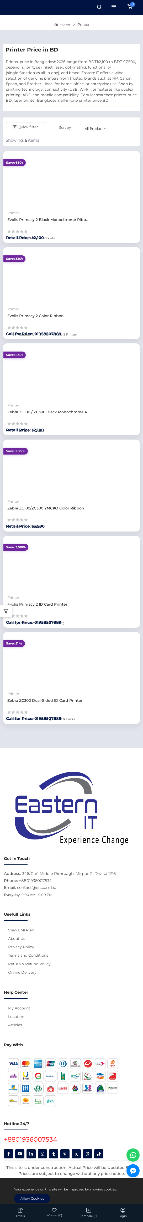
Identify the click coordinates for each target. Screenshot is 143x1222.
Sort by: (65, 127)
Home (65, 24)
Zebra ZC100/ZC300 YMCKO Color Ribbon (45, 508)
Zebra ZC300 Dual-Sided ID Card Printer (45, 700)
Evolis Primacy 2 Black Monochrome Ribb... (47, 219)
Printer (83, 24)
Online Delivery (22, 972)
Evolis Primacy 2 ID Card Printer (37, 604)
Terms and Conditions (28, 955)
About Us (16, 938)
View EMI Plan (21, 930)
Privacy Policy (21, 947)
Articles (15, 1025)
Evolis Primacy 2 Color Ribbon (35, 315)
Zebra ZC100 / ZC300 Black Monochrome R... (48, 412)
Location (16, 1016)
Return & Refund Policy (29, 964)
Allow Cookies (32, 1198)
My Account (19, 1008)
